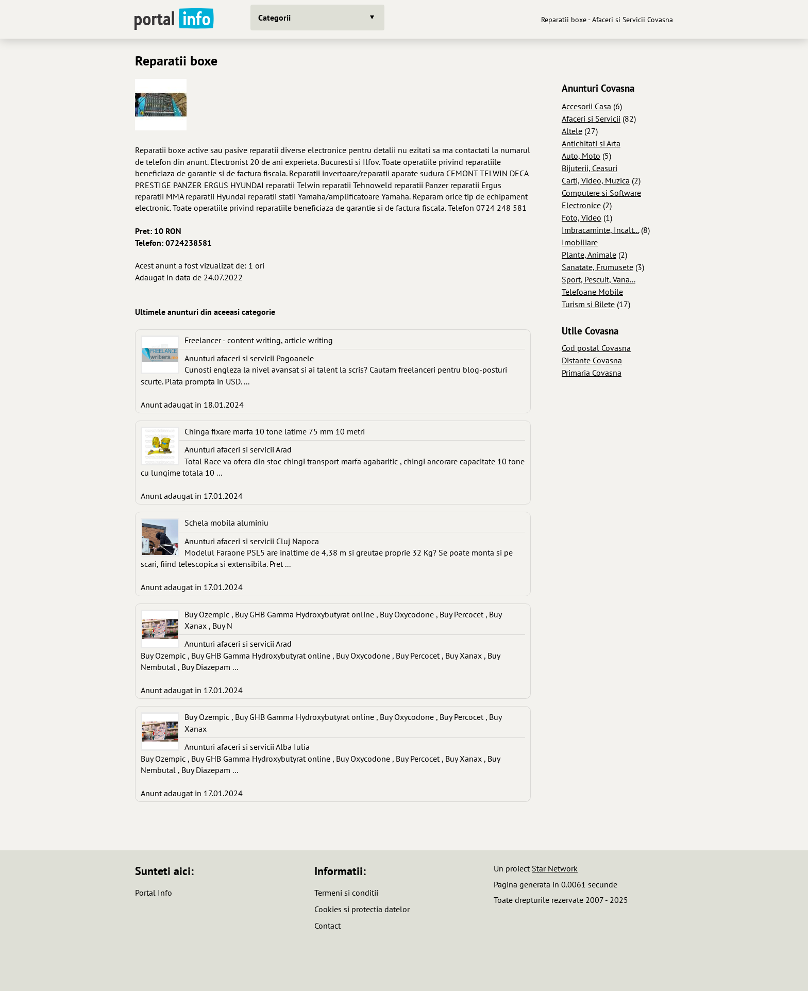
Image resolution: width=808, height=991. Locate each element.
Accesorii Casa (586, 106)
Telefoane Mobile (592, 292)
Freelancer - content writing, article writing (258, 340)
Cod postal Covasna (596, 348)
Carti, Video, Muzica (596, 180)
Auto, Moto (581, 155)
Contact (327, 925)
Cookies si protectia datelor (362, 909)
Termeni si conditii (346, 892)
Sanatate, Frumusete (597, 267)
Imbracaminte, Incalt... (600, 230)
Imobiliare (580, 242)
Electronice (581, 205)
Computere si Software (601, 193)
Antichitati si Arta (591, 143)
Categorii (274, 17)
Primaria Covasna (591, 372)
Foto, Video (581, 217)
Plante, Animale (589, 254)
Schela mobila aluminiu (226, 522)
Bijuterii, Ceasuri (589, 168)
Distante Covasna (592, 360)
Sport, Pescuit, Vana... (598, 279)
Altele (572, 131)
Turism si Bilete (588, 304)
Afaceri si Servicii (591, 118)
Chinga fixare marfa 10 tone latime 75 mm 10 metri (274, 431)
